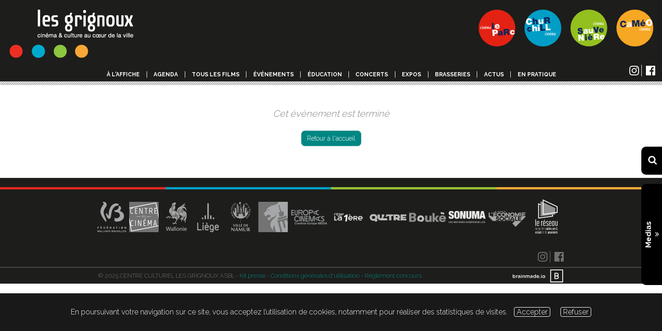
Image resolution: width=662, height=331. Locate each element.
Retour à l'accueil (331, 138)
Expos (411, 74)
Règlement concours (393, 275)
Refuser (575, 312)
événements (273, 74)
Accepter (532, 312)
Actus (494, 74)
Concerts (371, 74)
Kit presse (253, 275)
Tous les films (216, 74)
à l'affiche (123, 74)
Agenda (166, 74)
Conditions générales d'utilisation (315, 275)
